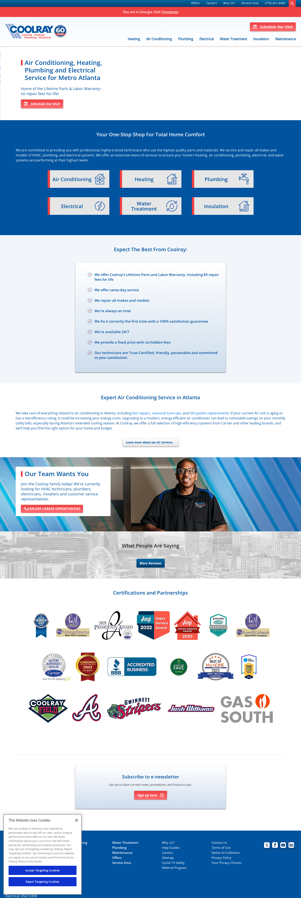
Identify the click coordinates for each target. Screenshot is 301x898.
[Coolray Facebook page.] (275, 846)
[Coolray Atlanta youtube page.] (283, 846)
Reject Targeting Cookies (42, 882)
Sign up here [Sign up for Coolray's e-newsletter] (150, 795)
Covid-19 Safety (173, 863)
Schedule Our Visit (273, 26)
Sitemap (168, 858)
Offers (195, 3)
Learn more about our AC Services (149, 443)
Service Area (250, 3)
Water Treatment (233, 39)
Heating (134, 39)
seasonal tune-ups (166, 413)
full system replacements (209, 413)
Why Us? (229, 3)
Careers (211, 3)
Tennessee (169, 12)
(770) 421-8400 (275, 3)
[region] (42, 854)
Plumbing (185, 39)
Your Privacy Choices (226, 863)
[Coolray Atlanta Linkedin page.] (291, 846)
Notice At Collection (226, 853)
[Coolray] (36, 31)
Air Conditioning (159, 39)
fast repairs (141, 413)
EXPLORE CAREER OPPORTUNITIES (52, 509)
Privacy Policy (221, 858)
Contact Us (219, 843)
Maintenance (285, 39)
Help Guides (171, 848)
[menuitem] (195, 3)
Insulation (261, 39)
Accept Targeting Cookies (42, 870)
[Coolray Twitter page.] (267, 846)
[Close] (76, 820)
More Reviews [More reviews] (151, 563)
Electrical (206, 39)
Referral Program (174, 868)
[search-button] (292, 3)
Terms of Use (221, 848)
